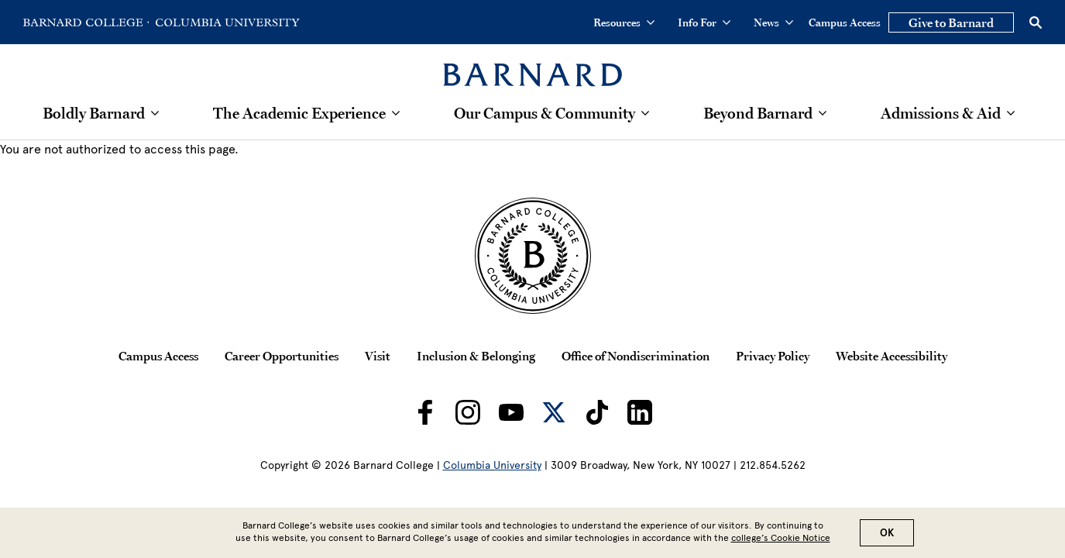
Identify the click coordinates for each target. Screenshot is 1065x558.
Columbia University (492, 465)
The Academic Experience (299, 113)
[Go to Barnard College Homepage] (86, 22)
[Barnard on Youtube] (511, 412)
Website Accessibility (891, 355)
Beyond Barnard (757, 113)
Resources (623, 22)
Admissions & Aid (941, 113)
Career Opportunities (281, 355)
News (773, 22)
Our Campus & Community (544, 113)
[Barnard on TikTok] (597, 412)
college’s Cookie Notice (780, 538)
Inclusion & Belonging (476, 355)
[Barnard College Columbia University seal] (532, 256)
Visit (377, 355)
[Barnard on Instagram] (467, 412)
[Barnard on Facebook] (425, 412)
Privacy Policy (772, 355)
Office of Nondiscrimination (635, 355)
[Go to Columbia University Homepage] (226, 22)
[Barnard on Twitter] (553, 412)
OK (887, 533)
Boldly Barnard (94, 113)
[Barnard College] (532, 65)
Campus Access (845, 22)
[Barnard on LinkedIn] (639, 412)
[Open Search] (1035, 22)
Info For (704, 22)
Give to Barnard (951, 22)
